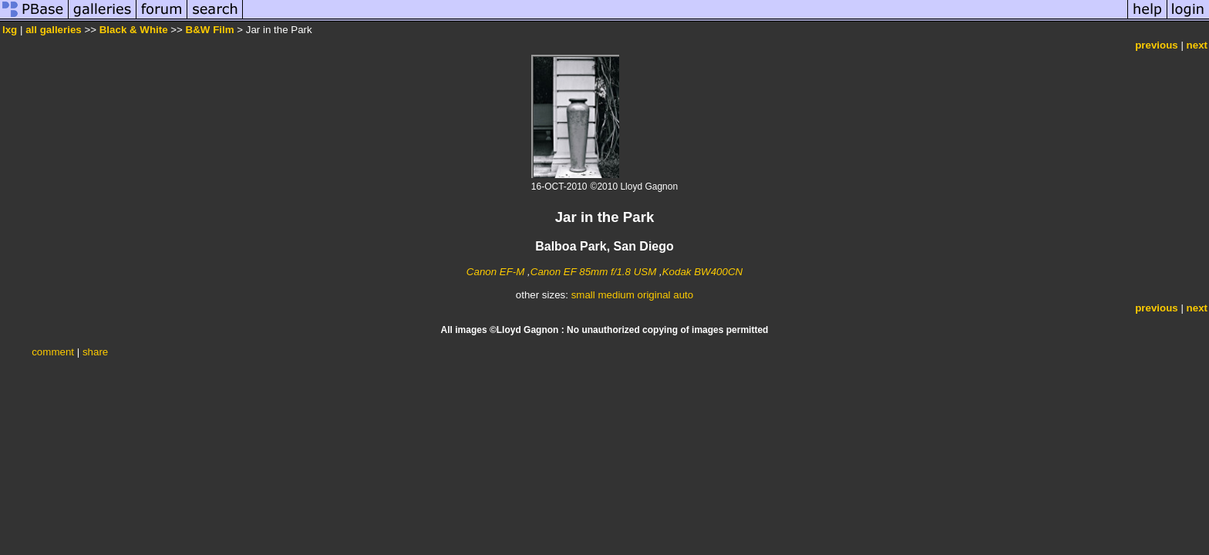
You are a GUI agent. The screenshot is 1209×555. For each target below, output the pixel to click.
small (583, 295)
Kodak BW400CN (702, 272)
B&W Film (210, 29)
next (1197, 45)
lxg (9, 29)
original (654, 295)
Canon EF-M (495, 272)
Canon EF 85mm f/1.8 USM (593, 272)
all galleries (53, 29)
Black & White (133, 29)
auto (683, 295)
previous (1156, 45)
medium (616, 295)
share (95, 352)
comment (53, 352)
